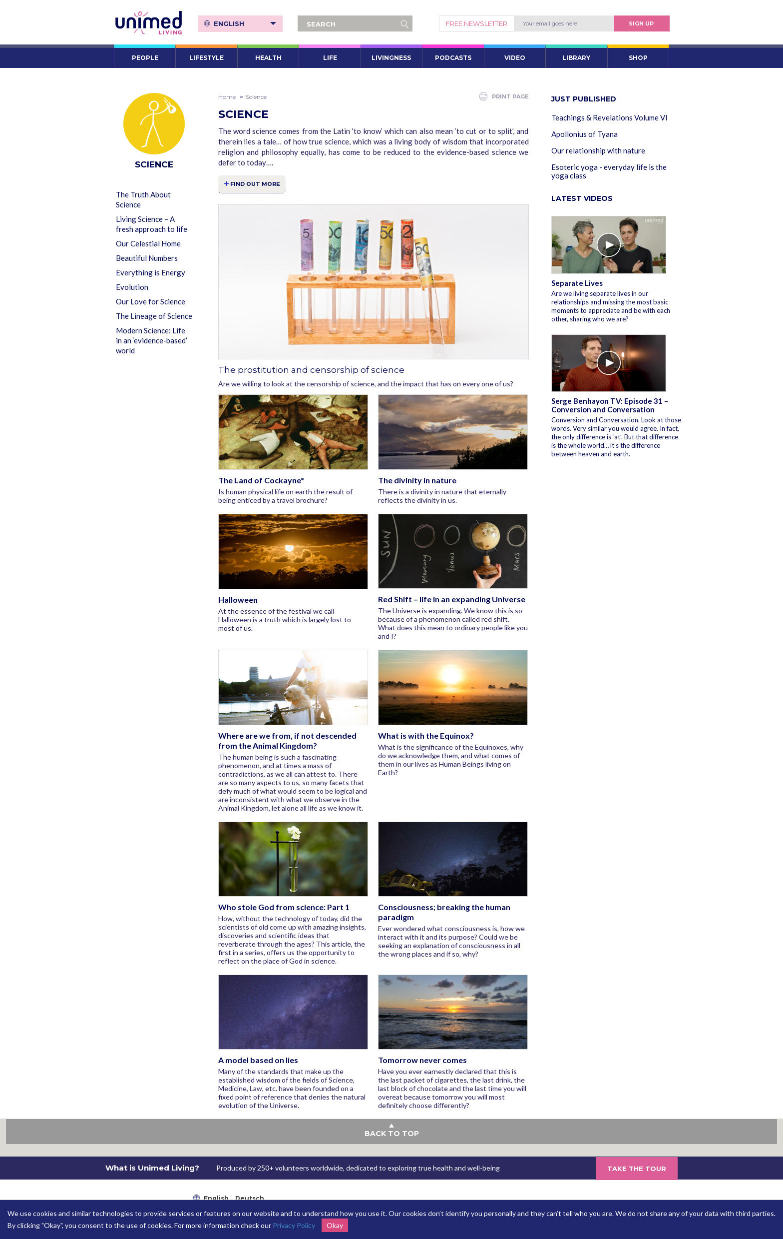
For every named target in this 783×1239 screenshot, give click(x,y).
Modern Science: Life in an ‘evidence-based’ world (151, 340)
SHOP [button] (638, 57)
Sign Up (641, 23)
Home (227, 96)
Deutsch (249, 1199)
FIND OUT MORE (256, 183)
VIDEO (514, 57)
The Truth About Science (143, 199)
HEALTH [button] (268, 57)
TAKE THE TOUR (636, 1169)
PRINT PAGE (504, 96)
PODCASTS (453, 57)
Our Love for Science (150, 301)
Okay (335, 1225)
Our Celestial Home (148, 243)
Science (256, 96)
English (245, 23)
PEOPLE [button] (145, 57)
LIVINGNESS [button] (391, 57)
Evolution (132, 286)
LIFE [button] (330, 57)
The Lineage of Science (154, 315)
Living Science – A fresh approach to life (151, 223)
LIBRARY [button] (576, 57)
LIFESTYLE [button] (206, 57)
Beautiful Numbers (147, 257)
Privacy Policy (294, 1225)
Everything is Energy (150, 272)
